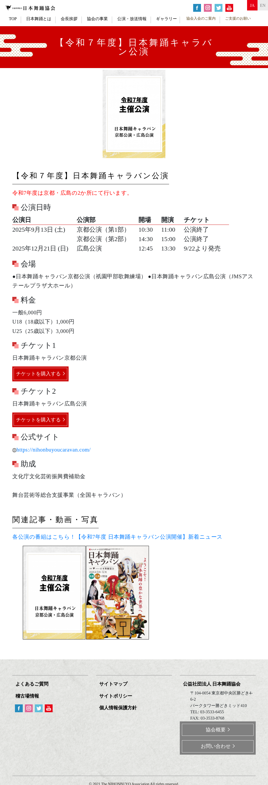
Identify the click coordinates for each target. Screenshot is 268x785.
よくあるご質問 (32, 684)
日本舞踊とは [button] (38, 18)
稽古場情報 (28, 695)
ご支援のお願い (238, 18)
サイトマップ (114, 684)
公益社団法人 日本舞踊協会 (213, 684)
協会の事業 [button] (97, 18)
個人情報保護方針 (119, 706)
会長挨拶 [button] (69, 18)
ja (244, 7)
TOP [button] (13, 18)
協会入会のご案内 (201, 18)
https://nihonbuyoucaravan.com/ (51, 450)
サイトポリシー (116, 695)
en (260, 7)
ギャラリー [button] (166, 18)
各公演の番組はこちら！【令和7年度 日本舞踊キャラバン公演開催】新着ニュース (117, 537)
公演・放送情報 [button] (132, 18)
